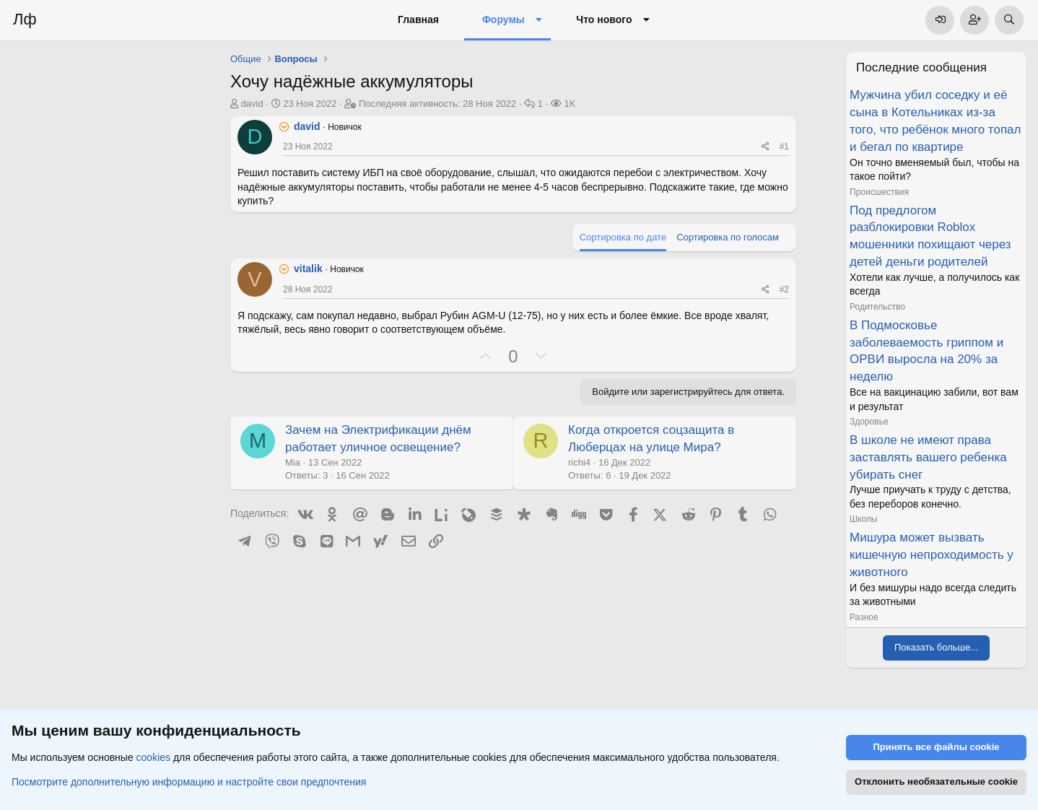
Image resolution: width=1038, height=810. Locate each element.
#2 (784, 289)
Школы (863, 519)
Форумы (503, 19)
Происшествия (879, 192)
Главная (418, 19)
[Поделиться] (765, 147)
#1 (784, 146)
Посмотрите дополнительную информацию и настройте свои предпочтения (189, 782)
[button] (539, 20)
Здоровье (869, 422)
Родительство (877, 307)
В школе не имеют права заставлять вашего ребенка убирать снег (928, 457)
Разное (864, 617)
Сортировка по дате (623, 237)
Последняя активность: (437, 103)
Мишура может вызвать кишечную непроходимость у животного (931, 555)
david (252, 103)
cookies (153, 758)
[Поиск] (1009, 20)
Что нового (604, 19)
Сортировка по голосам (727, 237)
